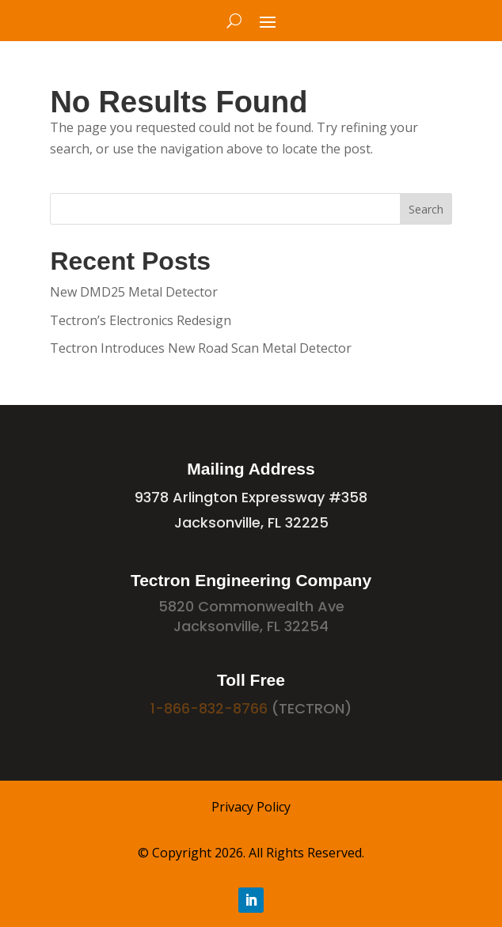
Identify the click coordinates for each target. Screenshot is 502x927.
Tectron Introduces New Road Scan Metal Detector (201, 348)
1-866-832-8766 (209, 708)
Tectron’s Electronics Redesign (140, 320)
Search (426, 209)
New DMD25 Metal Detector (134, 292)
